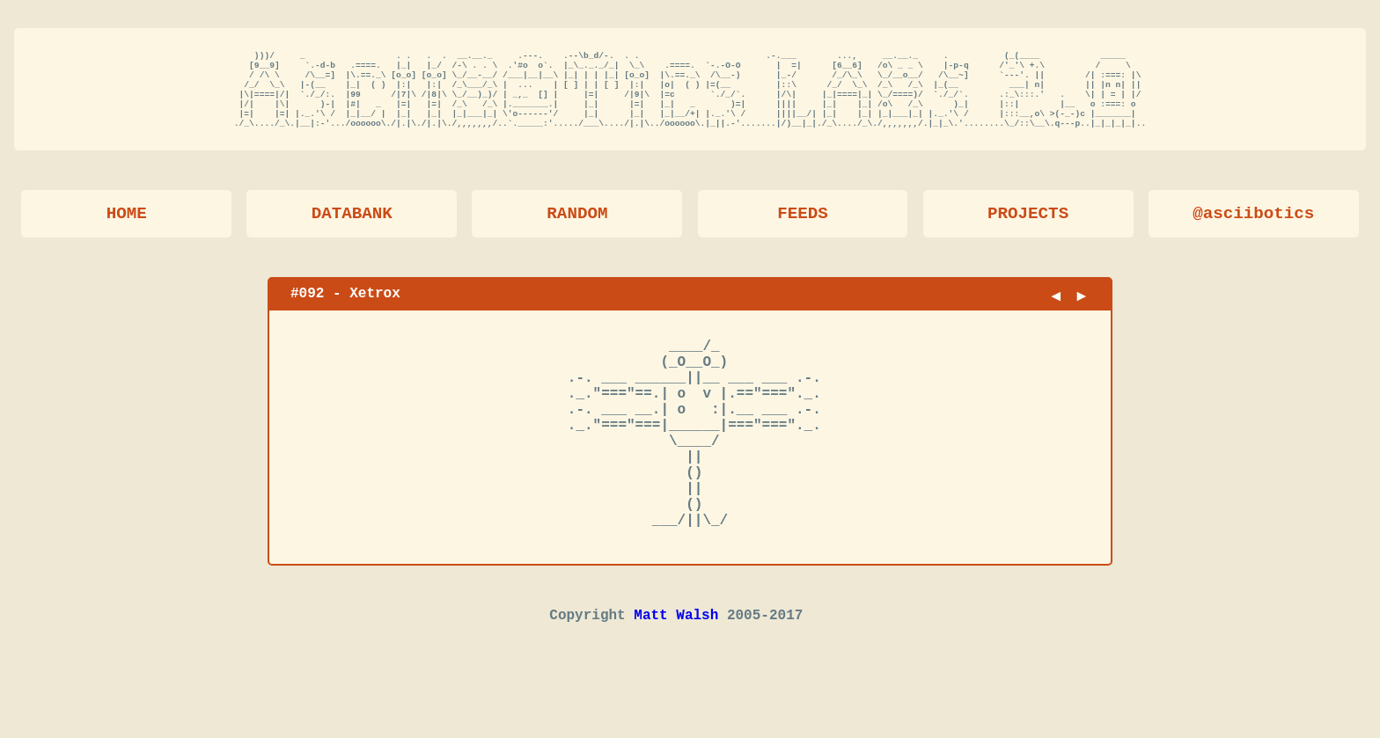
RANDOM (577, 230)
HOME (126, 230)
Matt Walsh (676, 677)
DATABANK (352, 230)
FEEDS (802, 230)
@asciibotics (1253, 230)
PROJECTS (1027, 230)
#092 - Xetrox (345, 309)
